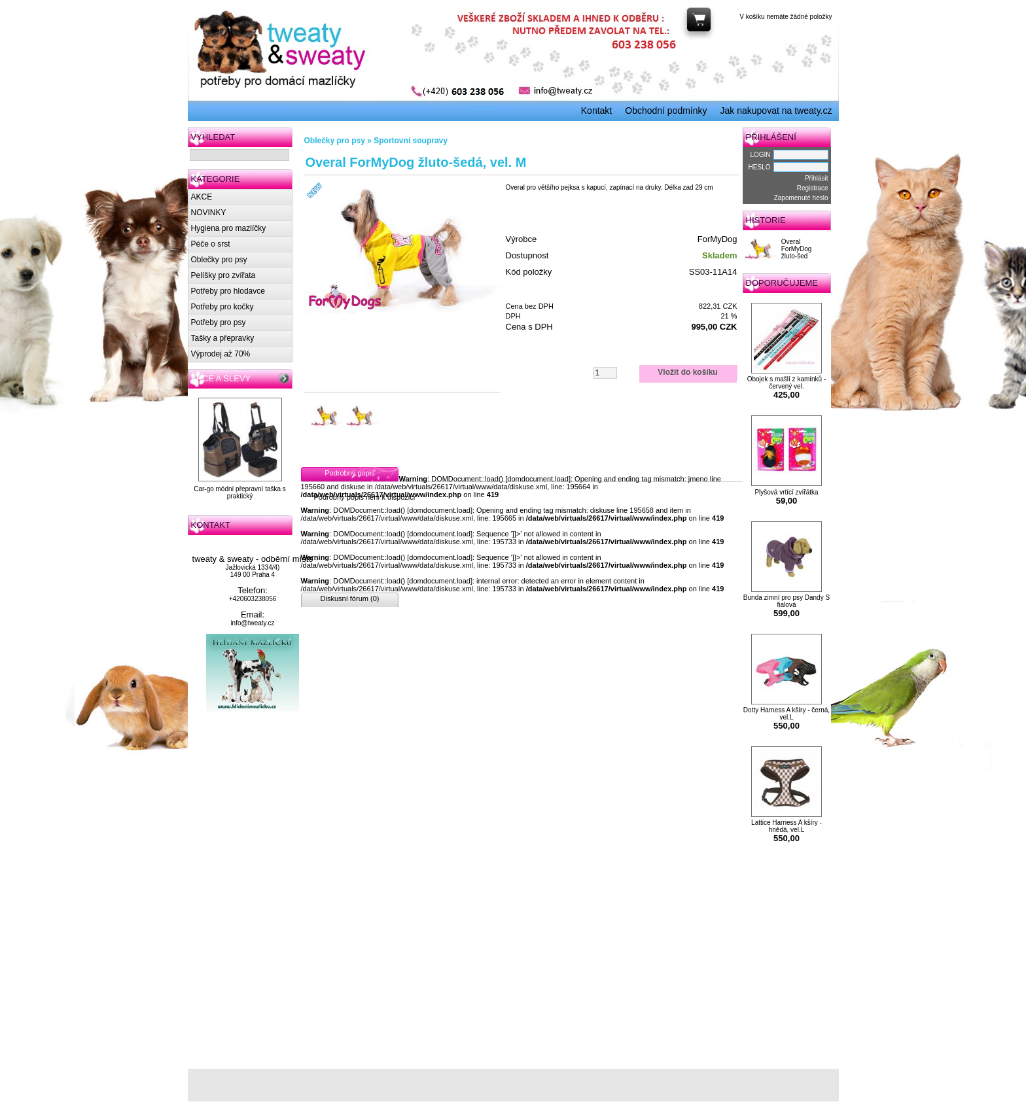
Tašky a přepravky (223, 338)
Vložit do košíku (687, 372)
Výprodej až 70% (221, 353)
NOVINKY (208, 212)
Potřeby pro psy (218, 322)
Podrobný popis (349, 473)
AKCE (202, 196)
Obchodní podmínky (666, 110)
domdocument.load (538, 479)
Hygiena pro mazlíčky (228, 228)
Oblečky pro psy (219, 259)
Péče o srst (210, 244)
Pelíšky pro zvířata (223, 275)
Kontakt (596, 110)
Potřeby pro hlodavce (228, 291)
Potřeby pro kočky (222, 306)
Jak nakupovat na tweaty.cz (776, 110)
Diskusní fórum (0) (350, 598)
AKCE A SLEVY (221, 378)
